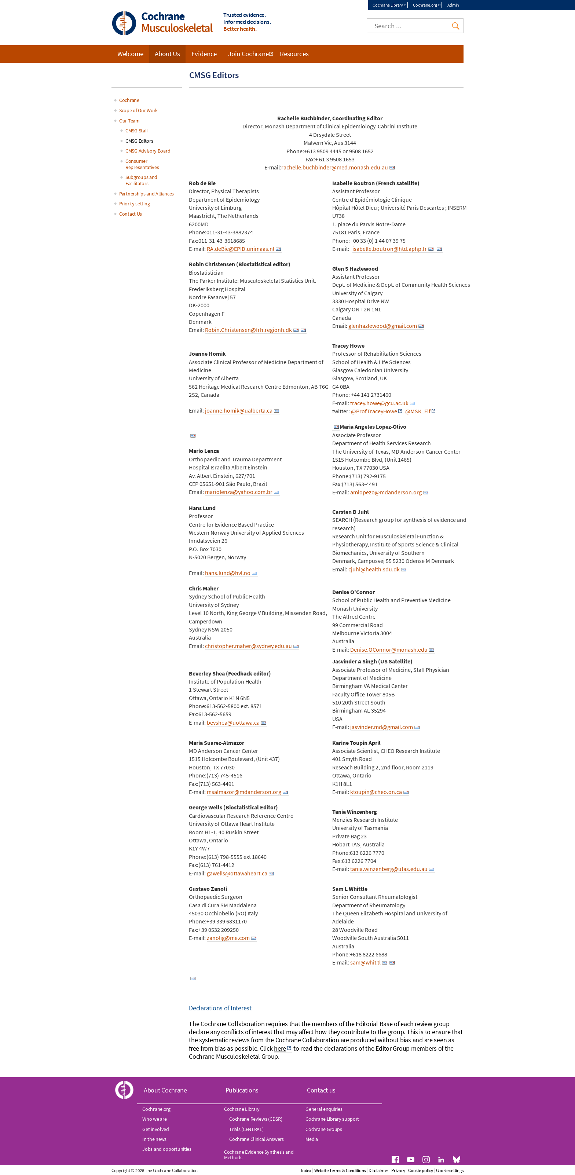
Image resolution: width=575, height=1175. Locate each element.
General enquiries (323, 1109)
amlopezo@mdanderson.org (386, 492)
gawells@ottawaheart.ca (237, 873)
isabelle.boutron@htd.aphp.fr (389, 248)
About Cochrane (165, 1090)
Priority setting (134, 203)
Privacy (398, 1170)
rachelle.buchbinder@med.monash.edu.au (334, 167)
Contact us (321, 1090)
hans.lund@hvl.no (227, 572)
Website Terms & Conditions (340, 1170)
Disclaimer (378, 1170)
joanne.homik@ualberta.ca (238, 410)
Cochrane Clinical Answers (256, 1139)
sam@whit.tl (365, 962)
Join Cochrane (248, 53)
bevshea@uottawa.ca (233, 722)
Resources (294, 53)
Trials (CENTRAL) (246, 1129)
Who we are (154, 1119)
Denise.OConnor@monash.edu (389, 649)
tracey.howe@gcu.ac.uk (379, 403)
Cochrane (129, 100)
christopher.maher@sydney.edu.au (248, 645)
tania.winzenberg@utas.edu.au (389, 868)
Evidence (204, 53)
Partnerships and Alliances (146, 193)
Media (311, 1139)
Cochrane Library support (332, 1119)
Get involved (155, 1129)
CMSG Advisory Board (147, 150)
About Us (167, 53)
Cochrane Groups (323, 1129)
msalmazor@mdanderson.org (244, 791)
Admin (453, 5)
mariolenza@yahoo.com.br (238, 491)
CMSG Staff (136, 130)
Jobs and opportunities (166, 1149)
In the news (154, 1139)
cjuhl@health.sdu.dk (374, 569)
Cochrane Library (388, 5)
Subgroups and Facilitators (141, 180)
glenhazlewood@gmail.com (382, 325)
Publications (242, 1090)
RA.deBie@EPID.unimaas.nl (240, 248)
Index (306, 1170)
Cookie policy (420, 1170)
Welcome (130, 53)
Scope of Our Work (138, 110)
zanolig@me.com (228, 937)
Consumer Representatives (142, 164)
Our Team (129, 120)
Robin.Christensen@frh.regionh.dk (248, 329)
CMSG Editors (139, 141)
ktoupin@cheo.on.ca (376, 791)
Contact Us (130, 214)
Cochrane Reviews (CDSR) (255, 1119)
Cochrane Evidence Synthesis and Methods (259, 1154)
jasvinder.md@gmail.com (381, 727)
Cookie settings (450, 1170)
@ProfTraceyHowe (374, 411)
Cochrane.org (425, 5)
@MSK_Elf (418, 411)
